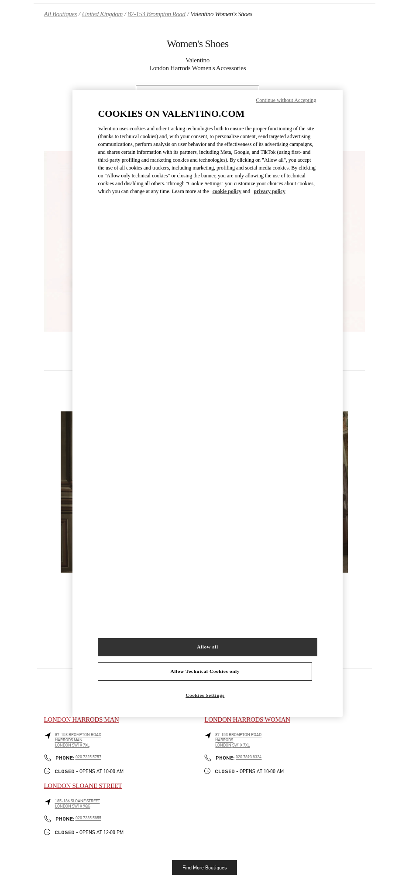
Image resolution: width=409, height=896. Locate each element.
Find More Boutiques (204, 868)
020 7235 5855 (88, 818)
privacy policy (269, 191)
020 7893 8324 (248, 757)
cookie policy (227, 191)
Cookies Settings (205, 695)
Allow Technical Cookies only (205, 671)
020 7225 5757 (88, 757)
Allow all (207, 646)
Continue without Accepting (286, 100)
